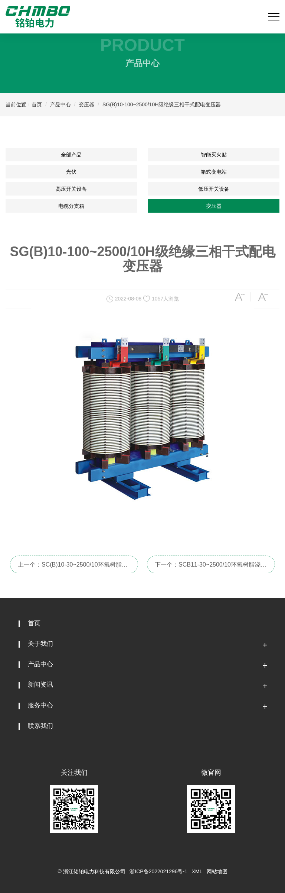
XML (197, 871)
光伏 (71, 172)
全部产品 (71, 155)
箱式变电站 (214, 172)
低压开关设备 (213, 189)
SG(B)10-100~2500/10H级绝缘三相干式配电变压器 (161, 104)
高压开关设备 (71, 189)
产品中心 (60, 104)
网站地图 (217, 871)
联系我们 (40, 725)
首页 (37, 104)
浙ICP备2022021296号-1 (158, 871)
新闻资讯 (40, 684)
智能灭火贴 (214, 155)
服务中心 (40, 705)
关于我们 (40, 643)
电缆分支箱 (71, 206)
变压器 (86, 104)
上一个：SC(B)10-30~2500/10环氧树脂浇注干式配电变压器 (73, 574)
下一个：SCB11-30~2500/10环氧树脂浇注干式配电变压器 (210, 574)
